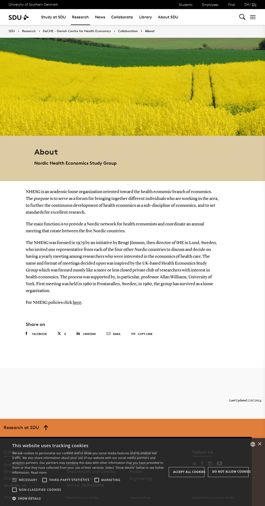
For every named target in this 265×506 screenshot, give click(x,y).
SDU (12, 31)
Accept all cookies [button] (189, 472)
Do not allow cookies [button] (230, 471)
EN (254, 4)
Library (145, 17)
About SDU (168, 17)
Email (113, 334)
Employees (210, 4)
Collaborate (122, 17)
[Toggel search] (242, 17)
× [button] (259, 444)
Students (186, 4)
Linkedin (86, 333)
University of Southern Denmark (33, 4)
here (77, 302)
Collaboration (128, 31)
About (150, 31)
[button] (14, 480)
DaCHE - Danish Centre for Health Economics (77, 31)
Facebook (36, 333)
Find (231, 4)
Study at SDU (53, 17)
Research (80, 17)
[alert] (132, 472)
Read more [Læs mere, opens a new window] (39, 472)
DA (246, 4)
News (100, 17)
